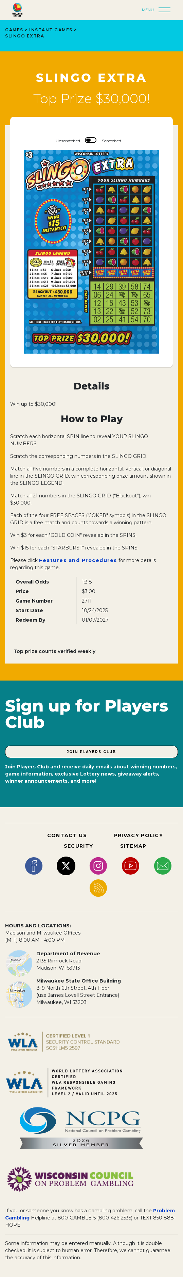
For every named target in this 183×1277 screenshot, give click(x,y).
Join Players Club (91, 752)
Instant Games (51, 29)
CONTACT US (67, 835)
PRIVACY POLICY (138, 835)
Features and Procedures (78, 560)
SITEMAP (133, 846)
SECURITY (78, 846)
